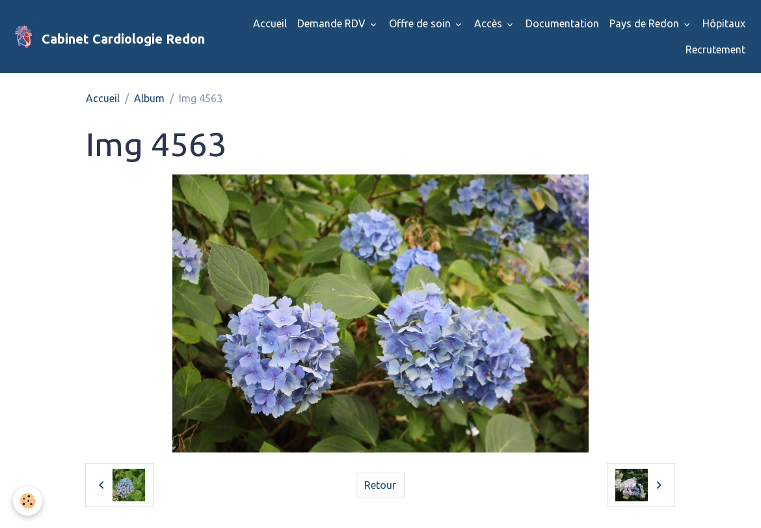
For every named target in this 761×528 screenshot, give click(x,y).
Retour (380, 485)
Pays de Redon (645, 23)
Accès (489, 23)
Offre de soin (421, 23)
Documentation (562, 23)
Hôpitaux (723, 23)
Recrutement (715, 49)
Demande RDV (332, 23)
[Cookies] (27, 501)
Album (149, 98)
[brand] (102, 36)
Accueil (270, 23)
